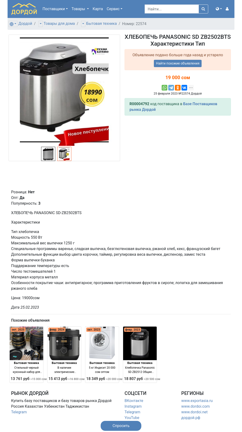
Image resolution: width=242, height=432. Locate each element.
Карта (98, 9)
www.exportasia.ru (197, 400)
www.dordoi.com (195, 406)
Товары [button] (79, 9)
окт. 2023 (93, 329)
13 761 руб (29, 378)
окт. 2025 (18, 329)
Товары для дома (59, 23)
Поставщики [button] (54, 9)
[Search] (172, 8)
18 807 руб (142, 378)
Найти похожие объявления (177, 63)
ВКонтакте (134, 400)
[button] (219, 9)
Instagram (133, 406)
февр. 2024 (57, 329)
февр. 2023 (132, 329)
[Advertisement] (178, 152)
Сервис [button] (113, 9)
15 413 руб (66, 378)
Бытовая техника (101, 23)
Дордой (25, 23)
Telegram (19, 412)
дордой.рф (190, 417)
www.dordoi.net (194, 412)
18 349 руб (104, 378)
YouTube (132, 417)
